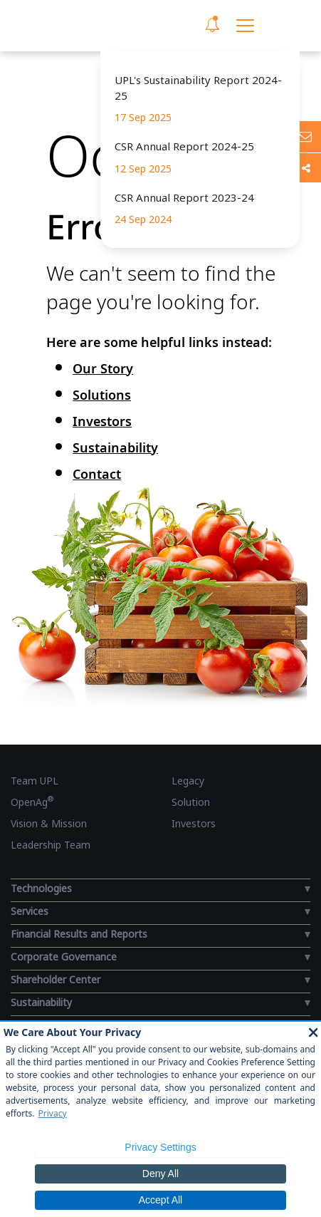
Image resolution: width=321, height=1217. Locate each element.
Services (29, 911)
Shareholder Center (55, 979)
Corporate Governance (64, 956)
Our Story (103, 368)
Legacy (188, 780)
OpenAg (32, 802)
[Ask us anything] (305, 136)
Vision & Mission (49, 823)
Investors (102, 421)
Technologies (41, 888)
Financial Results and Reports (79, 934)
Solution (191, 802)
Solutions (102, 394)
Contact (97, 473)
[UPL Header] (79, 25)
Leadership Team (50, 844)
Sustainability (115, 447)
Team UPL (34, 780)
